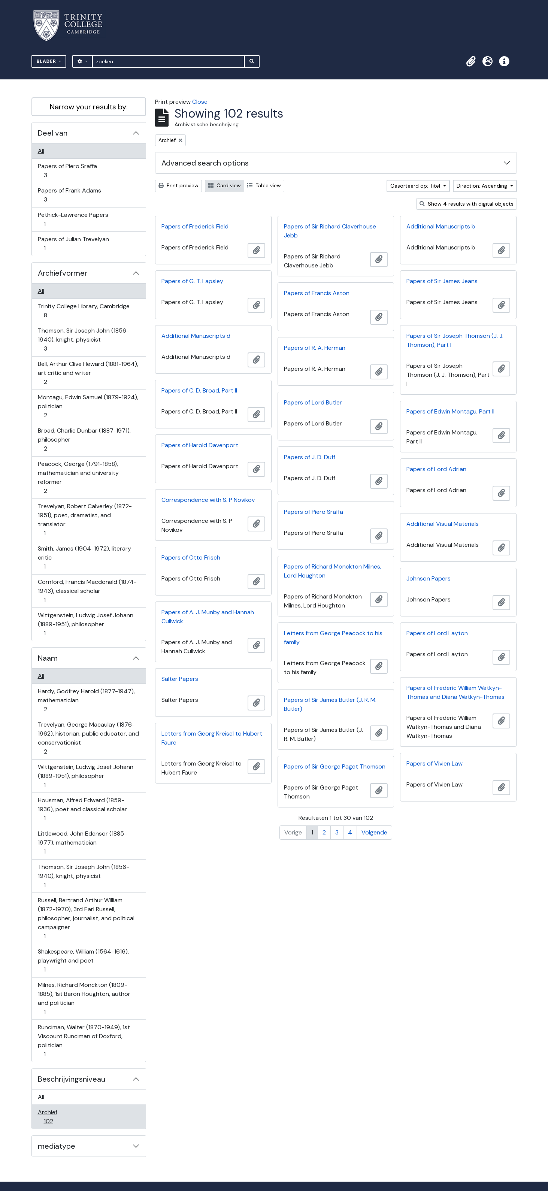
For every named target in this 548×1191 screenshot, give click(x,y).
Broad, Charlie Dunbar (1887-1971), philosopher (84, 439)
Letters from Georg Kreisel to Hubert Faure (211, 738)
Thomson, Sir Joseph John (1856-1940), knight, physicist (83, 339)
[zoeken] (168, 61)
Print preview (178, 185)
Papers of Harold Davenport (199, 445)
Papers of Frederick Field (194, 226)
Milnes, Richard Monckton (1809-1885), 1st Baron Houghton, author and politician (83, 998)
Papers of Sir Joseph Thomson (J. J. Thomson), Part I (454, 340)
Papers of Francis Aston (316, 293)
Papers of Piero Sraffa (67, 170)
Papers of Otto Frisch (190, 557)
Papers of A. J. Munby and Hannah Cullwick (207, 616)
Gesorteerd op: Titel (416, 185)
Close (200, 102)
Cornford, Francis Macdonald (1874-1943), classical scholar (87, 590)
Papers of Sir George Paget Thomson (334, 766)
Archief (53, 1116)
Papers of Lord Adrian (436, 469)
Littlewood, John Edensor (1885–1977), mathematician (82, 842)
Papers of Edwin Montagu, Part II (450, 411)
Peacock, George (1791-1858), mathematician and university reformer (78, 477)
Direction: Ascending (483, 185)
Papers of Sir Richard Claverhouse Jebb (330, 230)
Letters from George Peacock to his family (333, 637)
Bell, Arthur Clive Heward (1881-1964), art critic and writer (87, 373)
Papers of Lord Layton (437, 633)
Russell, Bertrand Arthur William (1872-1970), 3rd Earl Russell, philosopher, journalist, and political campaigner (85, 918)
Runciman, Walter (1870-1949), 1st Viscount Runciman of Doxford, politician (83, 1040)
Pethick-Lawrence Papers (72, 219)
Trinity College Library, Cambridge (83, 310)
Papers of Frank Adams (69, 195)
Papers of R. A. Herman (314, 348)
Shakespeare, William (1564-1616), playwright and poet (83, 960)
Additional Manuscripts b (440, 226)
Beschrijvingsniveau (71, 1079)
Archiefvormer (62, 273)
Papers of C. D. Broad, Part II (199, 390)
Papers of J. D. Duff (309, 457)
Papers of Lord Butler (313, 402)
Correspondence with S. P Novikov (208, 500)
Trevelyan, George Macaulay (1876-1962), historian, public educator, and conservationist (88, 738)
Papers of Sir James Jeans (442, 281)
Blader (47, 61)
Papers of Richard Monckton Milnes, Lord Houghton (332, 571)
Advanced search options (205, 163)
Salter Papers (179, 679)
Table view (264, 185)
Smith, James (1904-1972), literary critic (84, 557)
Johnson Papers (428, 578)
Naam (48, 658)
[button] (471, 61)
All (41, 151)
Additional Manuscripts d (195, 336)
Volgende (374, 832)
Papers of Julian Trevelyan (73, 243)
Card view (224, 185)
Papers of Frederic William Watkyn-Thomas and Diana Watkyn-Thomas (455, 692)
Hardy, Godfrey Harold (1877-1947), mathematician (86, 700)
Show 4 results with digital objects (467, 203)
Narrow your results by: (89, 107)
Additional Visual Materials (442, 524)
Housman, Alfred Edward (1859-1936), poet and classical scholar (82, 809)
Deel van (52, 133)
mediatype (56, 1146)
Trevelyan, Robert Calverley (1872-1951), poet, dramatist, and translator (84, 519)
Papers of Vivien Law (434, 763)
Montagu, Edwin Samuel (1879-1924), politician (87, 406)
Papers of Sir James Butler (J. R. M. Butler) (330, 704)
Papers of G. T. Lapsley (192, 281)
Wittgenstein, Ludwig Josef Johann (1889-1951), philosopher (85, 624)
